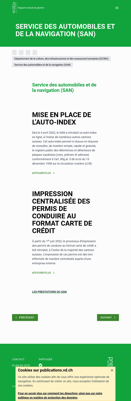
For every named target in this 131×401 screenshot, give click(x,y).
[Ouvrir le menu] (117, 8)
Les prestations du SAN (49, 291)
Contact (18, 359)
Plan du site (21, 365)
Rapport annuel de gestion (31, 7)
